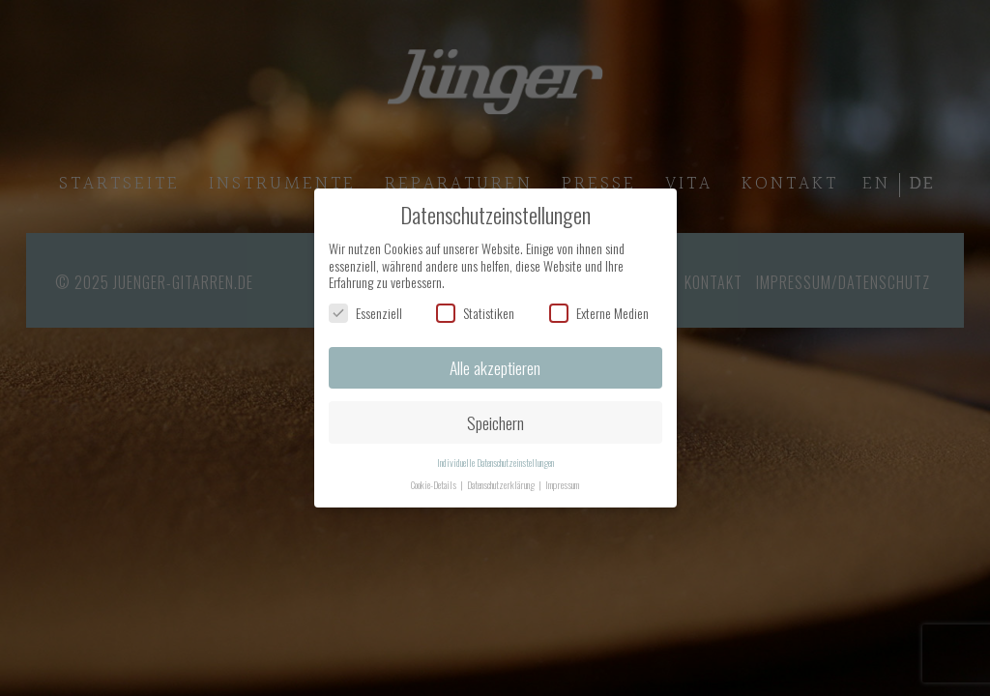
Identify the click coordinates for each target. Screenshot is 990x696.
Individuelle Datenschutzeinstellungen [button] (495, 462)
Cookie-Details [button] (434, 484)
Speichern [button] (495, 422)
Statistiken (475, 313)
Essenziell (365, 313)
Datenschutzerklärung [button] (502, 484)
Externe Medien (599, 313)
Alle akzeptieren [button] (495, 367)
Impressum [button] (562, 484)
